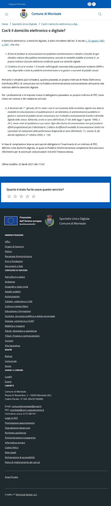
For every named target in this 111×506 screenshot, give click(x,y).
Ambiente (10, 282)
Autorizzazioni (12, 296)
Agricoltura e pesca (15, 277)
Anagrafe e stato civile (16, 286)
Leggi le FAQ (11, 418)
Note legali (10, 452)
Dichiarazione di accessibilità (20, 457)
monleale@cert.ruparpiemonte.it (27, 410)
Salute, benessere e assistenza (21, 331)
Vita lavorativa (12, 345)
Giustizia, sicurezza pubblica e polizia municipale (30, 316)
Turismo (9, 341)
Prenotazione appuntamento (20, 423)
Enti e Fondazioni (14, 261)
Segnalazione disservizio (17, 428)
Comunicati (11, 361)
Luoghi (8, 376)
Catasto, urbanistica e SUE (18, 301)
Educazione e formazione (18, 311)
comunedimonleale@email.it (26, 406)
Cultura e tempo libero (16, 306)
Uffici (7, 241)
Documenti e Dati (14, 266)
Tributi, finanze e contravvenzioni (22, 336)
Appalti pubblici (13, 291)
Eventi (8, 381)
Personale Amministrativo (18, 256)
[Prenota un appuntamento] (90, 4)
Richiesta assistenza (15, 433)
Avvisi (8, 366)
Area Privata (11, 477)
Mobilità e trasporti (15, 326)
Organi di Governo (14, 246)
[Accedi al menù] (4, 14)
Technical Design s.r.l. (26, 494)
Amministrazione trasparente (20, 437)
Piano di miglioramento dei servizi (22, 462)
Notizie (8, 356)
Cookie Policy (12, 447)
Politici (8, 251)
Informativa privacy (15, 442)
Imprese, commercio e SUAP (19, 321)
